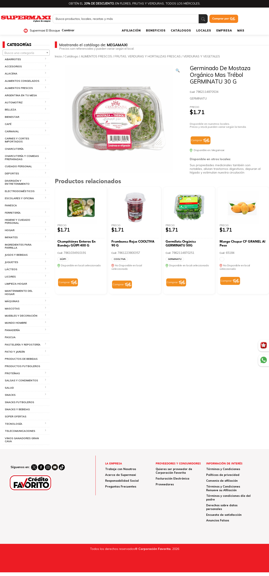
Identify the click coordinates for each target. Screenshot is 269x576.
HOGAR (9, 230)
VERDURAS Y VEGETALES (201, 56)
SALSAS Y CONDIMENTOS (21, 380)
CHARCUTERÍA (14, 148)
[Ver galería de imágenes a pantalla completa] (177, 70)
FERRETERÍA (13, 212)
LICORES (10, 276)
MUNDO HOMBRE (16, 322)
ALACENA (11, 73)
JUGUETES (11, 262)
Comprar (196, 140)
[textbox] (26, 53)
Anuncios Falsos (217, 520)
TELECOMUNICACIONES (20, 430)
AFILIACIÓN (131, 30)
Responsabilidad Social (122, 480)
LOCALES (203, 30)
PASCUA (10, 337)
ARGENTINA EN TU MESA (21, 95)
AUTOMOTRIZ (14, 102)
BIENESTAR (12, 116)
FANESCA (11, 205)
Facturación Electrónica (172, 478)
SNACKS (10, 394)
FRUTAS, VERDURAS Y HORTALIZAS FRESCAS (148, 56)
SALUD (9, 387)
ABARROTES (13, 59)
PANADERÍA (12, 330)
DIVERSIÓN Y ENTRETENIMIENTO (17, 182)
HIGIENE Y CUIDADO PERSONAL (17, 221)
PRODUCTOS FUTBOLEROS (22, 366)
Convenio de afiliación (222, 480)
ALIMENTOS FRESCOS (19, 88)
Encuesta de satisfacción (224, 514)
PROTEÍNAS (12, 373)
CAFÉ (8, 124)
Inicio (58, 56)
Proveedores (165, 484)
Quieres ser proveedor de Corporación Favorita (174, 470)
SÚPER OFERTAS (15, 416)
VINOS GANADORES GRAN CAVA (22, 440)
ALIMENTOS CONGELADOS (22, 80)
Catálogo (71, 56)
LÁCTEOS (11, 269)
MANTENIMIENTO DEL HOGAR (19, 292)
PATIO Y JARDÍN (15, 351)
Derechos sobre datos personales (221, 507)
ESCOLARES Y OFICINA (19, 198)
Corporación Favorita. (154, 549)
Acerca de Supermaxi (120, 475)
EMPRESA (224, 30)
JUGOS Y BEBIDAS (16, 254)
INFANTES (11, 237)
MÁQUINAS (12, 301)
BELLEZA (10, 109)
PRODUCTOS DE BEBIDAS (21, 358)
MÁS (240, 30)
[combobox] (26, 53)
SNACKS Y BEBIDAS (17, 409)
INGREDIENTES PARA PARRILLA (18, 246)
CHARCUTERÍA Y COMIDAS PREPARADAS (22, 157)
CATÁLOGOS (181, 30)
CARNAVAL (12, 131)
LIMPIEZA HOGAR (16, 283)
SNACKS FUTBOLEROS (19, 402)
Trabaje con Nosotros (120, 469)
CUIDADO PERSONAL (18, 166)
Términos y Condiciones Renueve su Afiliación (223, 488)
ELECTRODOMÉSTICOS (20, 191)
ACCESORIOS (13, 66)
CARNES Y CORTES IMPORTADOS (17, 140)
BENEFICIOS (156, 30)
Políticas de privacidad (222, 475)
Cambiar (68, 30)
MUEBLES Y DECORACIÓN (21, 315)
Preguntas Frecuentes (120, 486)
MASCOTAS (12, 308)
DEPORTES (12, 173)
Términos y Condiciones (223, 469)
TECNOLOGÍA (13, 423)
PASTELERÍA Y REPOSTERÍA (22, 344)
